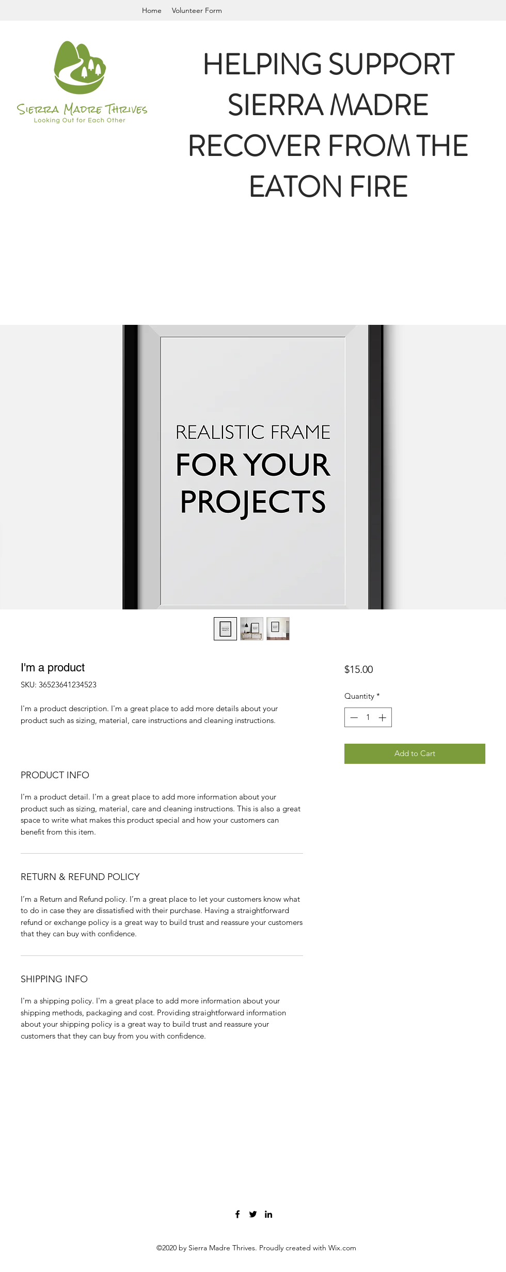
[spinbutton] (367, 717)
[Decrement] (353, 717)
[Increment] (383, 717)
